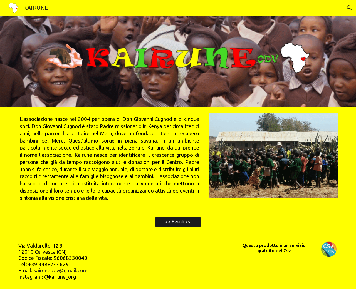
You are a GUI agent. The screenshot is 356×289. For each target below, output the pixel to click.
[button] (349, 7)
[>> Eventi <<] (178, 222)
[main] (109, 158)
